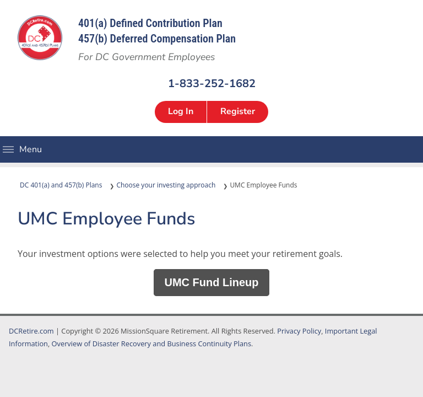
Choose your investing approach (165, 185)
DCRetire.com (31, 331)
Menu (8, 149)
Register (237, 111)
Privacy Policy (299, 331)
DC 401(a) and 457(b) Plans (61, 185)
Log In (180, 111)
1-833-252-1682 (212, 83)
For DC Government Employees (146, 56)
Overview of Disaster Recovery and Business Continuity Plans (151, 343)
